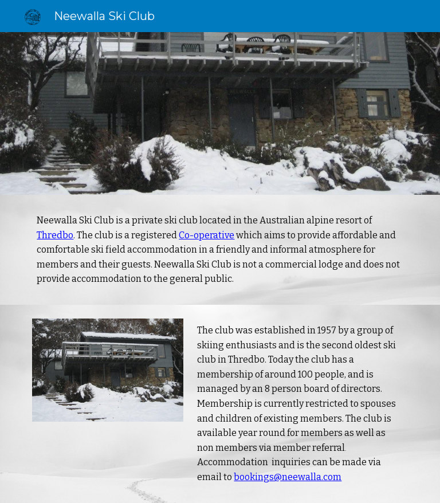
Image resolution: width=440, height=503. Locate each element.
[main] (219, 250)
